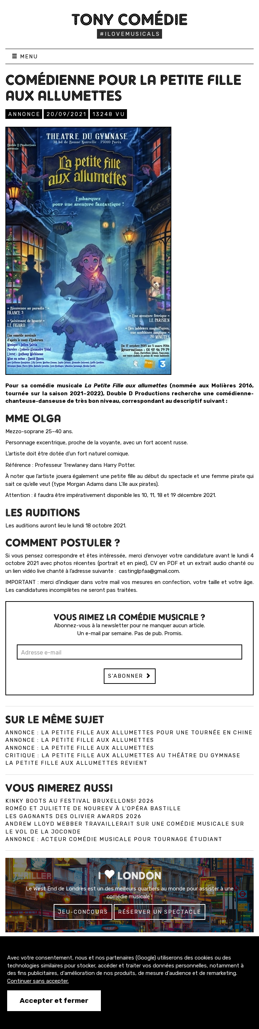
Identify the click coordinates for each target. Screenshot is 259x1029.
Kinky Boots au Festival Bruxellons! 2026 (79, 801)
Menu (25, 56)
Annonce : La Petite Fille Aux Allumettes (79, 748)
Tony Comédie (130, 19)
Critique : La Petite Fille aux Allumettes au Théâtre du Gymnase (122, 755)
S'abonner (129, 676)
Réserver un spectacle (159, 912)
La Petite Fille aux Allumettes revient (76, 763)
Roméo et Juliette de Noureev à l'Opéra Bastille (93, 808)
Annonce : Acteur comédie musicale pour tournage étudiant (114, 839)
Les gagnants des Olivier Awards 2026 (73, 816)
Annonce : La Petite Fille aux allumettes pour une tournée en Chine (129, 732)
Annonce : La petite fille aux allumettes (79, 740)
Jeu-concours (83, 912)
